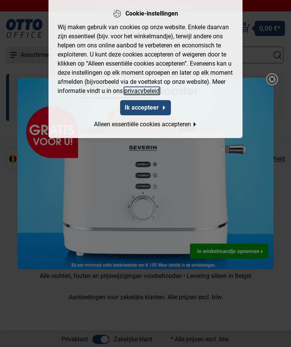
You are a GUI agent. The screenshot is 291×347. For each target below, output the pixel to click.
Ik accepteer (145, 107)
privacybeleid (142, 90)
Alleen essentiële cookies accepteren (145, 123)
